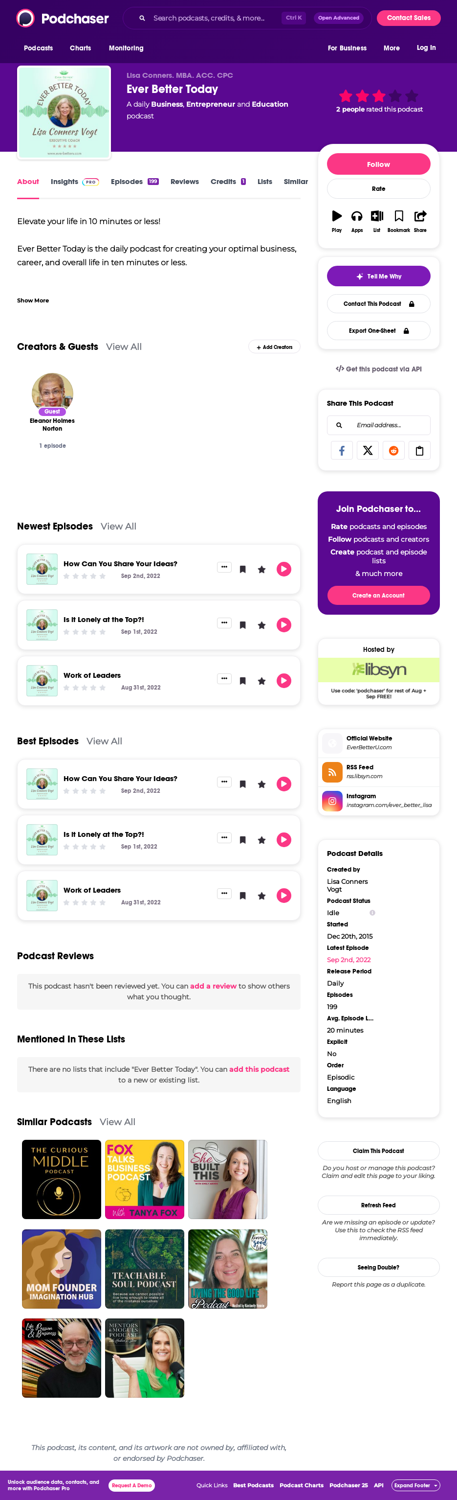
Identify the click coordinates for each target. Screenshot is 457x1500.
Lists (265, 181)
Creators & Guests (57, 347)
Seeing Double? (378, 1267)
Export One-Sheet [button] (379, 330)
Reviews (185, 181)
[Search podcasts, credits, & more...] (216, 18)
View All (124, 347)
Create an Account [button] (378, 595)
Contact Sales (409, 18)
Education (270, 104)
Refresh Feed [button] (378, 1205)
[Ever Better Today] (64, 113)
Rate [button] (379, 189)
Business (167, 104)
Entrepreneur (210, 104)
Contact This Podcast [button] (379, 303)
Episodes (134, 181)
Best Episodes (48, 741)
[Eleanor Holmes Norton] (52, 394)
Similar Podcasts (54, 1122)
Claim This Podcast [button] (378, 1151)
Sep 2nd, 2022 (348, 960)
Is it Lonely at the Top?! (104, 619)
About (28, 181)
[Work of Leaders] (42, 680)
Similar (296, 181)
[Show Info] (372, 913)
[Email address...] (378, 425)
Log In (426, 48)
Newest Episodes (55, 526)
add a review (213, 986)
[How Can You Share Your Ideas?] (42, 569)
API (379, 1485)
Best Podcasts (253, 1485)
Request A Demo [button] (132, 1485)
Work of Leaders (92, 675)
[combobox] (247, 18)
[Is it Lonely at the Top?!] (42, 625)
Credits (228, 181)
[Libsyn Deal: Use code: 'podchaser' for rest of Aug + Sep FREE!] (378, 678)
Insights (75, 181)
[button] (41, 48)
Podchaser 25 (348, 1485)
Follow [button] (378, 164)
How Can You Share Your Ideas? (120, 563)
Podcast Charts (302, 1485)
